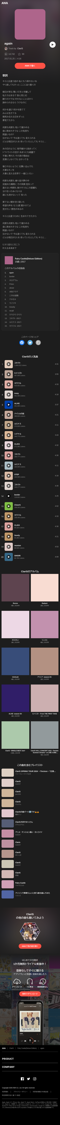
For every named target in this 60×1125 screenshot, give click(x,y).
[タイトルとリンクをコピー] (38, 342)
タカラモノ (15, 640)
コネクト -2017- (15, 318)
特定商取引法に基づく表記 (11, 1095)
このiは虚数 (13, 296)
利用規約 (5, 1092)
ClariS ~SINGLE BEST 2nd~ (15, 751)
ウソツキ (12, 303)
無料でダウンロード (30, 994)
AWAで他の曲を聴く (30, 946)
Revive (15, 603)
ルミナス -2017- (15, 322)
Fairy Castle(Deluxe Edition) (28, 259)
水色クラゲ (13, 292)
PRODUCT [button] (8, 1058)
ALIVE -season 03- (15, 714)
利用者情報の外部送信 (40, 1092)
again (42, 1048)
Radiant (44, 603)
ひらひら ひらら (15, 315)
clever (11, 288)
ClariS (20, 48)
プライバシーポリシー (20, 1092)
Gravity (12, 307)
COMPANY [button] (8, 1066)
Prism (11, 284)
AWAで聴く (30, 66)
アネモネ (12, 299)
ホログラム (13, 280)
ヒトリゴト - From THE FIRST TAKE (44, 714)
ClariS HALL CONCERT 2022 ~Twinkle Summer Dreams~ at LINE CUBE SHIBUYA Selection (44, 752)
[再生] (53, 45)
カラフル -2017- (15, 326)
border (11, 276)
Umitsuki (15, 677)
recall (11, 311)
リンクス (44, 640)
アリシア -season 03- (44, 677)
